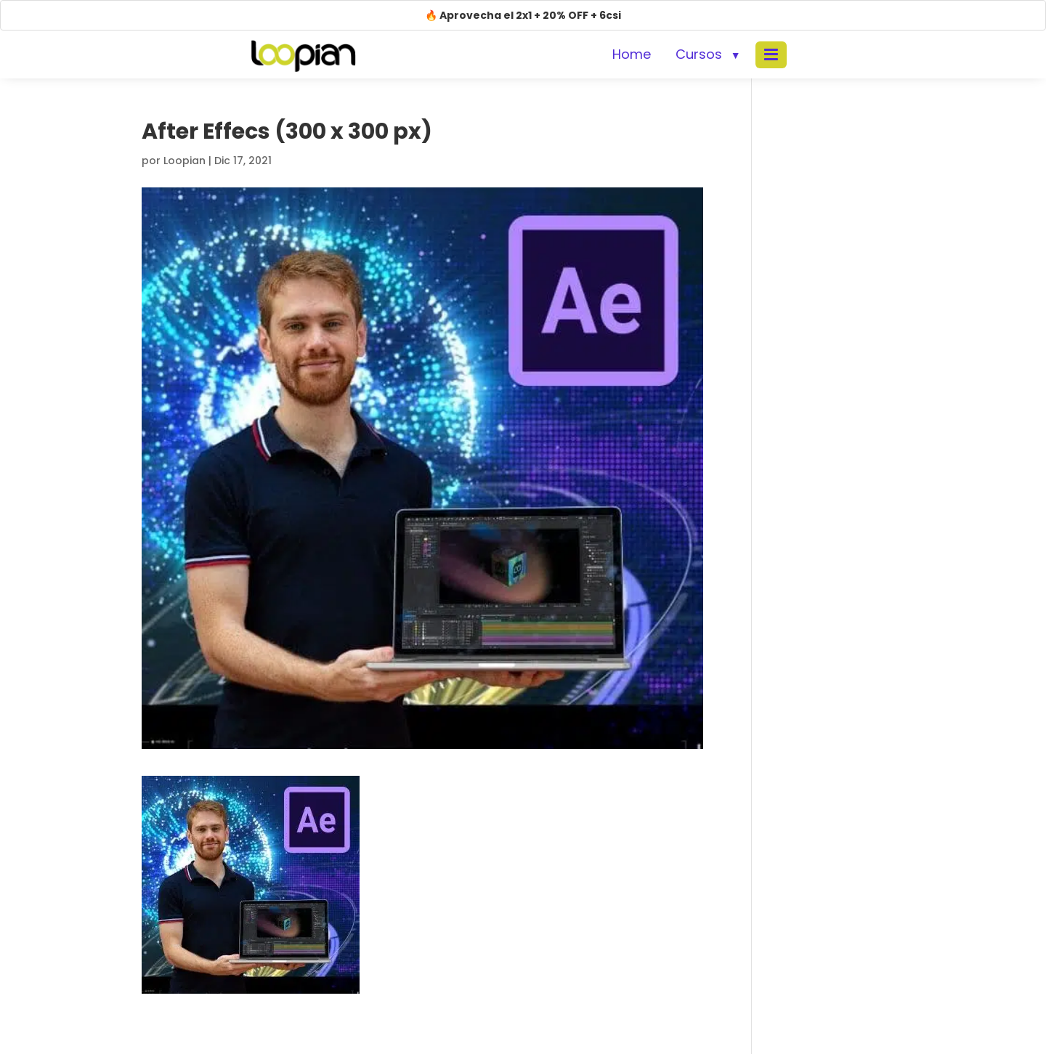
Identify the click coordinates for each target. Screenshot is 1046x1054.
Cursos (699, 54)
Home (631, 54)
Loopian (184, 160)
